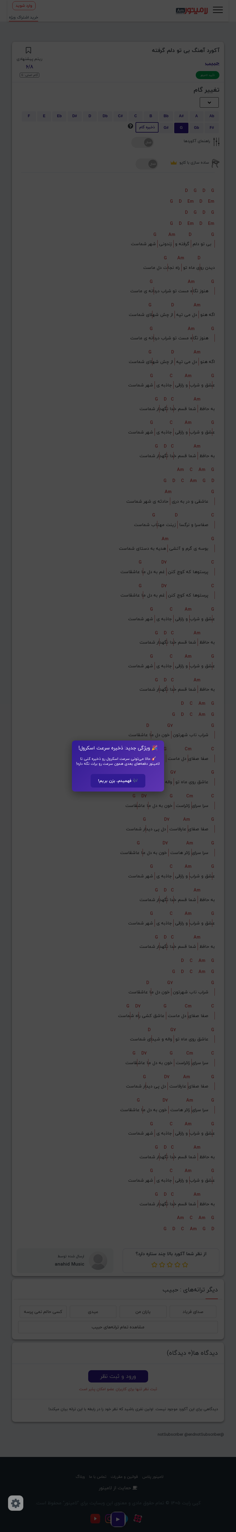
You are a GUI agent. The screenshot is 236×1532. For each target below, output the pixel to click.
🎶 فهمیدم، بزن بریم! (118, 780)
